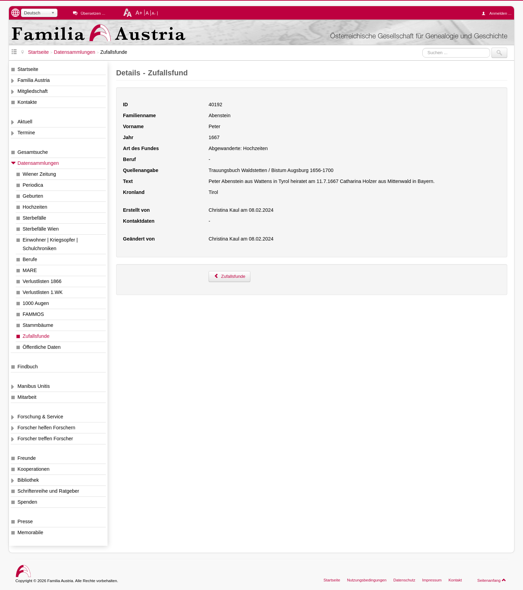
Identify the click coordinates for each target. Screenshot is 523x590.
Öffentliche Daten (42, 347)
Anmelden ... (498, 13)
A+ (139, 13)
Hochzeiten (35, 207)
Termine (26, 132)
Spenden (27, 502)
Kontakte (27, 102)
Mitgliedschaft (32, 91)
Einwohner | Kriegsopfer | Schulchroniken (50, 244)
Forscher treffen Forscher (45, 438)
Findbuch (27, 366)
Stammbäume (38, 325)
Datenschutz (404, 580)
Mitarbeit (26, 397)
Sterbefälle (34, 218)
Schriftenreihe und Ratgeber (48, 491)
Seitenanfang (491, 580)
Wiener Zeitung (39, 174)
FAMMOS (33, 314)
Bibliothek (28, 480)
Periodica (33, 185)
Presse (25, 521)
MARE (30, 270)
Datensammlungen (38, 163)
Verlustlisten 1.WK (43, 292)
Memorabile (30, 532)
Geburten (33, 196)
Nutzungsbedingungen (366, 580)
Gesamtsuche (32, 152)
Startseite (27, 69)
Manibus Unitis (33, 386)
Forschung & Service (40, 416)
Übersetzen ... (92, 13)
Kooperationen (33, 469)
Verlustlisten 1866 (42, 281)
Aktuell (24, 121)
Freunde (26, 458)
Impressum (431, 580)
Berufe (30, 259)
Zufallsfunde (36, 336)
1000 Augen (36, 303)
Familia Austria (33, 80)
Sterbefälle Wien (41, 229)
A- (154, 13)
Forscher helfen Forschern (46, 427)
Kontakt (455, 580)
